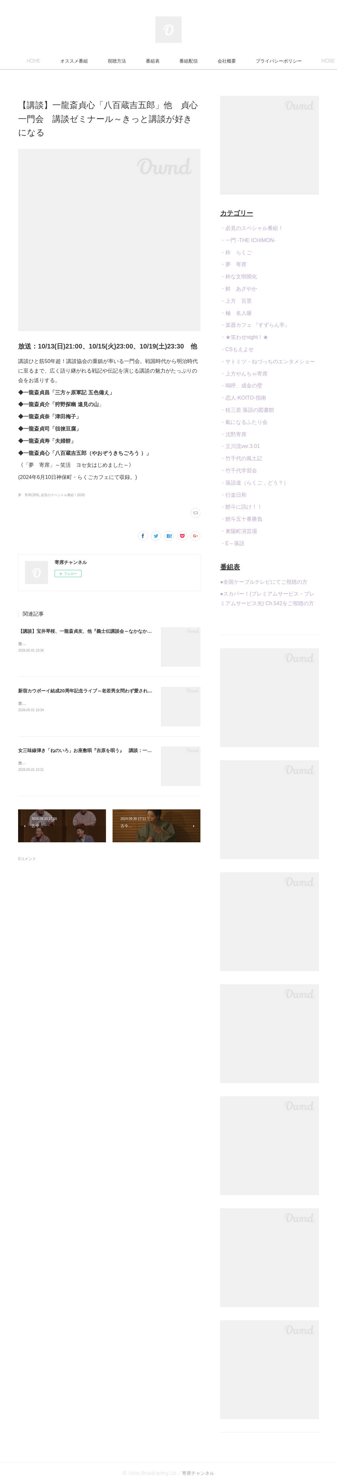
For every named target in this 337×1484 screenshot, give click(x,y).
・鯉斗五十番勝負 (241, 519)
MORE (261, 61)
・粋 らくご (236, 252)
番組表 (190, 61)
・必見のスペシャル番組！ (251, 228)
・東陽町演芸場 (238, 531)
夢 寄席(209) (28, 495)
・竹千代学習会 (238, 470)
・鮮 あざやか (238, 289)
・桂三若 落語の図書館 (247, 410)
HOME (71, 61)
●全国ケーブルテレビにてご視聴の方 (264, 582)
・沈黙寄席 (233, 434)
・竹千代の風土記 (241, 458)
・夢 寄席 (233, 264)
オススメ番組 (111, 61)
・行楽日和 (233, 495)
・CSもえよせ (237, 349)
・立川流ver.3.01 (240, 446)
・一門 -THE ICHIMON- (248, 240)
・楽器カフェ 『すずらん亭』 (255, 325)
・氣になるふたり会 (244, 422)
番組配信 (226, 61)
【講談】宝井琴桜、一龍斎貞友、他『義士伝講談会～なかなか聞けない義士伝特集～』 (108, 631)
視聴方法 (154, 61)
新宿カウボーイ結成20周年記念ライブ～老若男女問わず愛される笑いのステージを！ (106, 690)
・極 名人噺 (236, 313)
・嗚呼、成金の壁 (241, 385)
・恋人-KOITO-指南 (243, 398)
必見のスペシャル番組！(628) (63, 495)
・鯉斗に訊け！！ (241, 507)
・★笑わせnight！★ (244, 337)
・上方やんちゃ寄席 (244, 374)
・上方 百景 (236, 301)
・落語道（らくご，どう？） (254, 483)
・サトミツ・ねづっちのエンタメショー (267, 361)
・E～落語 (232, 543)
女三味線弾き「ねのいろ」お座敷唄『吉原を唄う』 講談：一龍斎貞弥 (92, 750)
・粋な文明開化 (238, 276)
